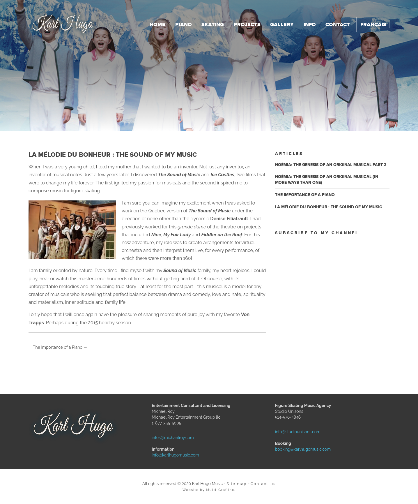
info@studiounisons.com (288, 431)
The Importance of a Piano (60, 347)
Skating (212, 25)
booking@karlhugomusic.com (288, 449)
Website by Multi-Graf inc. (209, 490)
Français (373, 25)
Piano (183, 25)
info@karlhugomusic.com (165, 455)
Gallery (282, 25)
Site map (237, 484)
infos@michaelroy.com (165, 437)
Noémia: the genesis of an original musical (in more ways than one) (326, 179)
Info (310, 25)
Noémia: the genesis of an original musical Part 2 (331, 164)
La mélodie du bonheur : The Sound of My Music (328, 207)
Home (157, 25)
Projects (247, 25)
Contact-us (263, 484)
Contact (337, 25)
